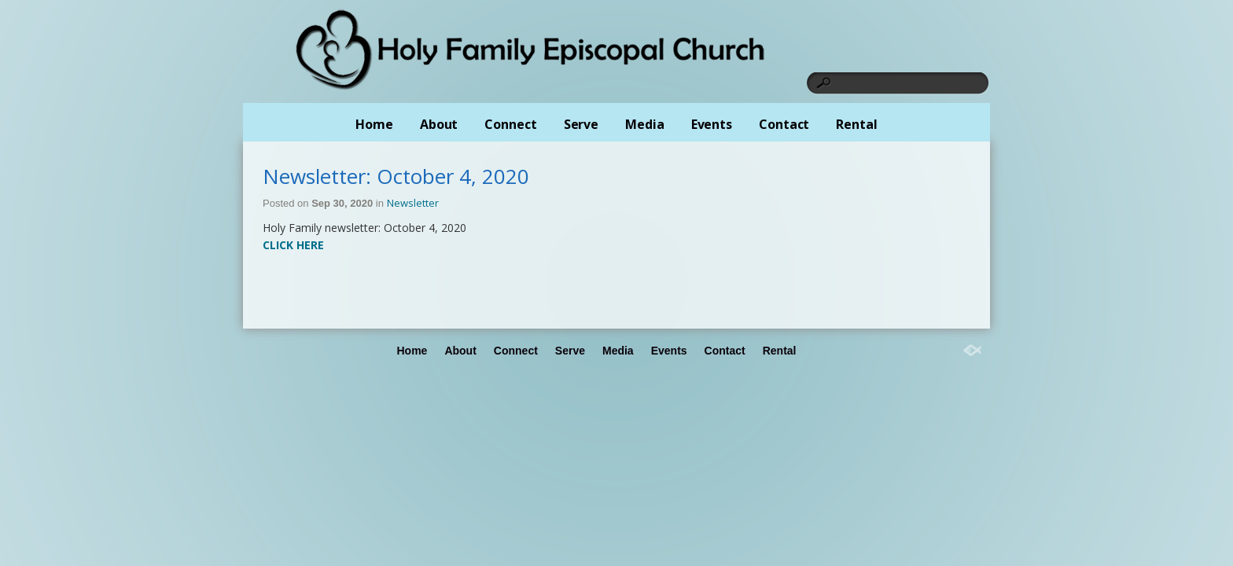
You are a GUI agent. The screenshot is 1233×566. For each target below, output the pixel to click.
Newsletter (413, 203)
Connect (510, 124)
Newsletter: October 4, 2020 (396, 176)
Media (644, 124)
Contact (784, 124)
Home (374, 124)
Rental (856, 124)
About (439, 124)
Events (711, 124)
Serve (581, 124)
